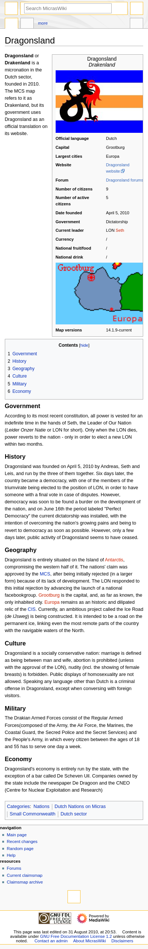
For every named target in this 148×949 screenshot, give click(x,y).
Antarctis (114, 559)
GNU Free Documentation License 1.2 (76, 936)
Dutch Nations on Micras (80, 806)
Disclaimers (122, 941)
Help (11, 855)
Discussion (27, 24)
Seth (120, 230)
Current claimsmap (24, 875)
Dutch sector (73, 814)
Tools (136, 24)
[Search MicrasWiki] (68, 8)
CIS (32, 609)
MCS (45, 574)
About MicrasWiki (89, 941)
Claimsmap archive (25, 882)
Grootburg (49, 595)
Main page (17, 835)
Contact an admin (51, 941)
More (43, 23)
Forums (14, 868)
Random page (20, 848)
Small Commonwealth (32, 814)
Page (11, 24)
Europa (52, 602)
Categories (18, 806)
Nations (41, 806)
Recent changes (22, 841)
